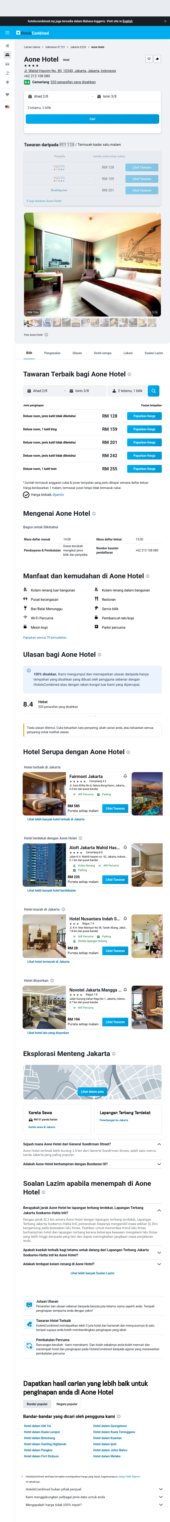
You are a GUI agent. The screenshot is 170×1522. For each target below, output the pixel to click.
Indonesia (51, 47)
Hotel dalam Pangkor (38, 1450)
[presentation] (46, 335)
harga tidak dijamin (129, 1476)
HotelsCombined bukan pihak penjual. (95, 1489)
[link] (56, 819)
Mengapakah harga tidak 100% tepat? (95, 1504)
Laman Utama (32, 47)
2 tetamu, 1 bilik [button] (39, 108)
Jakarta (74, 47)
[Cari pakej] (7, 73)
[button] (165, 21)
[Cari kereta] (7, 64)
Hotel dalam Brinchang (39, 1438)
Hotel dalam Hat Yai (37, 1426)
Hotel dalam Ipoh (105, 1444)
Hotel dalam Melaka (106, 1456)
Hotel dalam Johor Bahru (110, 1450)
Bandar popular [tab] (37, 1404)
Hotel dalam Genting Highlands (45, 1444)
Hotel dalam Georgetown (110, 1426)
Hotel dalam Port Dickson (41, 1456)
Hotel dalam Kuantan (107, 1438)
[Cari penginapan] (7, 55)
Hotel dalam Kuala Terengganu (114, 1432)
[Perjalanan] (7, 94)
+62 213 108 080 (37, 76)
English (128, 21)
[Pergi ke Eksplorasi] (7, 82)
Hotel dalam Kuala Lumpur (42, 1432)
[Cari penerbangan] (7, 46)
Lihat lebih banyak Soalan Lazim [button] (92, 1273)
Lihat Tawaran (115, 808)
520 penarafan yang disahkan (73, 82)
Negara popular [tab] (67, 1404)
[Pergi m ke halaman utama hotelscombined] (32, 33)
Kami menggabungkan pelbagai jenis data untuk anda (95, 1496)
